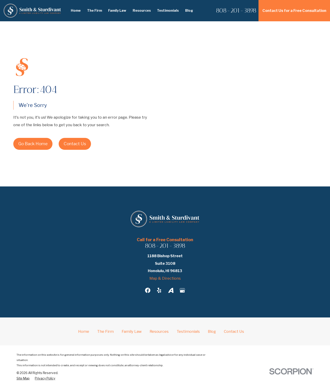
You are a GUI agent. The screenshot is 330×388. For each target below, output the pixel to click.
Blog (212, 331)
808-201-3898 (236, 11)
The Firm (105, 331)
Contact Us (75, 143)
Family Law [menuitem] (117, 10)
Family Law (132, 331)
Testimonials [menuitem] (168, 10)
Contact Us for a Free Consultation (294, 10)
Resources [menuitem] (142, 10)
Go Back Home (33, 143)
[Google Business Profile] (182, 290)
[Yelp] (159, 290)
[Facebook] (147, 290)
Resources (159, 331)
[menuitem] (23, 378)
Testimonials (188, 331)
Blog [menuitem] (189, 10)
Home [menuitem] (76, 10)
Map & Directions (165, 278)
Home (83, 331)
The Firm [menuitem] (94, 10)
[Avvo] (170, 290)
